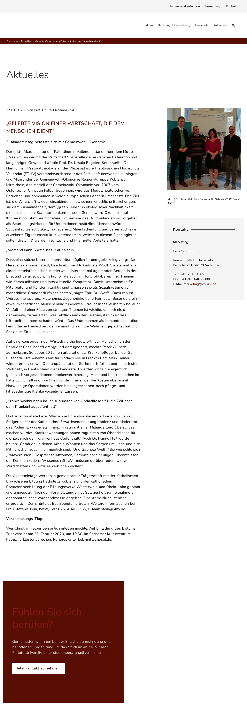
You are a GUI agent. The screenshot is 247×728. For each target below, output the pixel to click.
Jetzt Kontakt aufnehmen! (39, 668)
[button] (233, 25)
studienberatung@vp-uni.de (77, 652)
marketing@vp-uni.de (200, 284)
